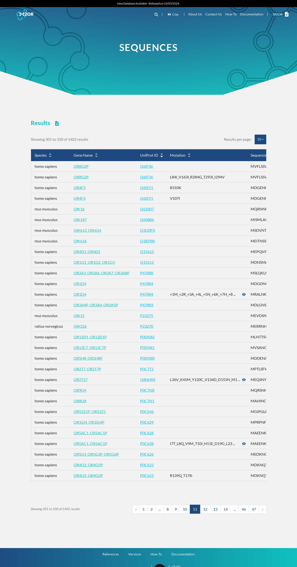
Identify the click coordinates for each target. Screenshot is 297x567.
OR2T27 (81, 379)
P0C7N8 (147, 390)
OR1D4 (80, 283)
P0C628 (147, 433)
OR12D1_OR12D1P (90, 337)
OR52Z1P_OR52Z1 (90, 411)
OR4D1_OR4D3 (87, 251)
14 (225, 509)
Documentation (251, 14)
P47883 (146, 305)
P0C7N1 (147, 401)
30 (259, 139)
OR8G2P (81, 166)
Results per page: (238, 139)
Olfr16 (79, 209)
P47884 (146, 283)
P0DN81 (147, 347)
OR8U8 (80, 401)
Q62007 (147, 209)
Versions (134, 554)
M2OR (280, 14)
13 (215, 509)
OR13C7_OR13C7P (90, 347)
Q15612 (147, 262)
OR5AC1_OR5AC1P (90, 433)
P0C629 (147, 422)
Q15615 (147, 251)
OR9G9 (80, 390)
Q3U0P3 (147, 230)
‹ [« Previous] (136, 509)
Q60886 (147, 219)
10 (185, 509)
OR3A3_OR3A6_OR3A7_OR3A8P (101, 273)
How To (231, 14)
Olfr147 (80, 219)
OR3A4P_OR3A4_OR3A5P (96, 305)
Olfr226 (80, 326)
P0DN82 (147, 337)
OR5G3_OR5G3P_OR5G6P (96, 454)
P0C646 (147, 411)
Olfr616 (80, 241)
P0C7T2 (147, 369)
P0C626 (147, 454)
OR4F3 (79, 187)
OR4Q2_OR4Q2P (88, 465)
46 (244, 509)
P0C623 (147, 465)
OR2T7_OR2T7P (87, 369)
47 (254, 509)
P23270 (146, 326)
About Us (195, 14)
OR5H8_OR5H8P (88, 358)
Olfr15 (79, 315)
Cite (173, 14)
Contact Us (213, 14)
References (110, 554)
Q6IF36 (146, 166)
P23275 (146, 315)
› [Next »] (262, 509)
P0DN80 (147, 358)
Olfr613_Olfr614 (87, 230)
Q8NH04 (147, 379)
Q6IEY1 (146, 187)
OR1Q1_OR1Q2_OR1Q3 (94, 262)
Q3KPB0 (147, 241)
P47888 (146, 273)
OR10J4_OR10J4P (89, 422)
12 (205, 509)
